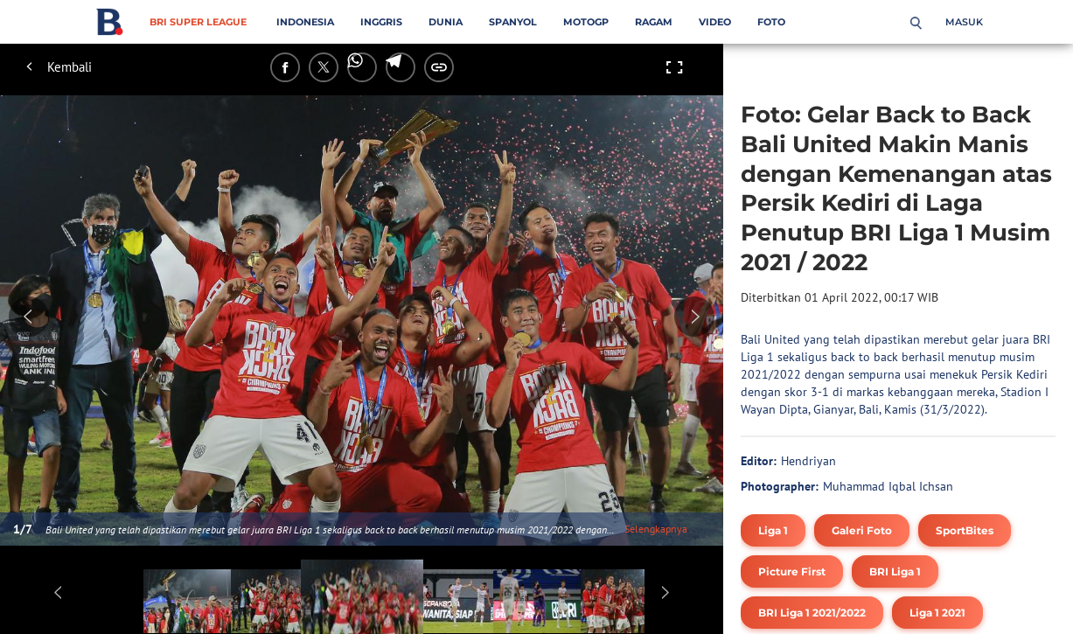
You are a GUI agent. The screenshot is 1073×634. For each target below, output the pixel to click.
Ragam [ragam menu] (653, 22)
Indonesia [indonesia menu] (305, 22)
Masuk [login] (964, 22)
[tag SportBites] (964, 530)
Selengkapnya (655, 528)
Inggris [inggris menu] (381, 22)
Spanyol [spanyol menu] (513, 22)
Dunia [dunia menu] (446, 22)
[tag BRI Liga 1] (895, 571)
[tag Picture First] (792, 571)
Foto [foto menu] (771, 22)
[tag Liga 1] (773, 530)
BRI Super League (198, 22)
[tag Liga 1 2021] (937, 612)
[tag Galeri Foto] (861, 530)
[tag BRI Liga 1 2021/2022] (812, 612)
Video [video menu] (715, 22)
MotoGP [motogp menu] (586, 22)
